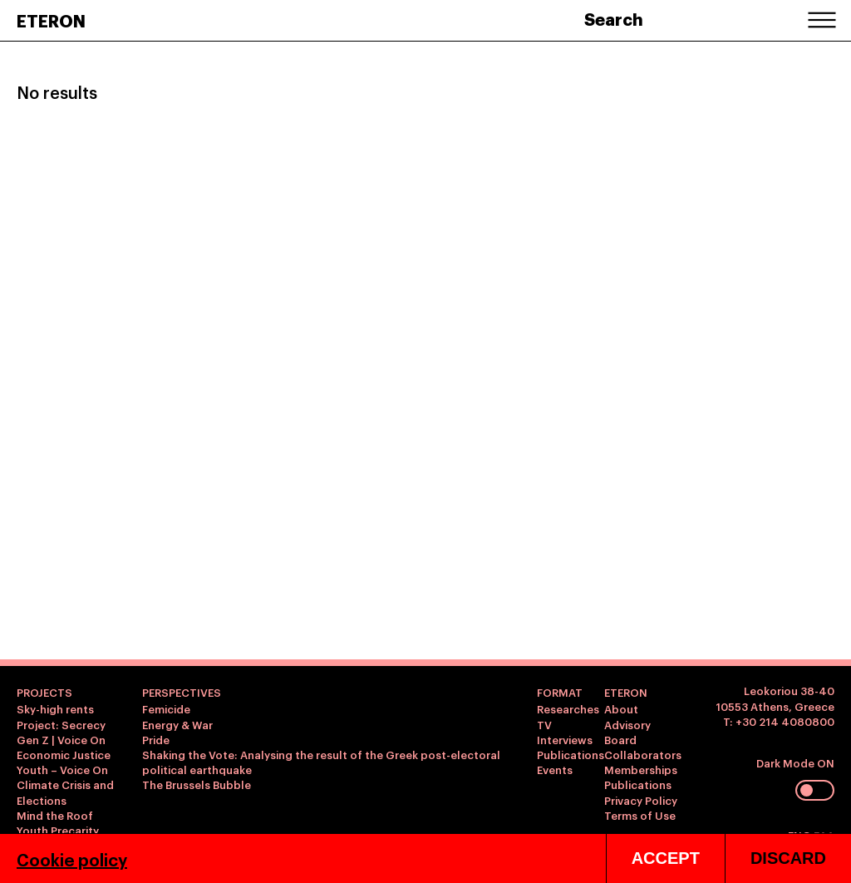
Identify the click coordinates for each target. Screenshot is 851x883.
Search (613, 18)
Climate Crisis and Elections (65, 792)
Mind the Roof (55, 814)
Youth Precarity (58, 829)
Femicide (166, 708)
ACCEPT (666, 858)
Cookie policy (72, 859)
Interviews (565, 739)
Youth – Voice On (62, 769)
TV (544, 724)
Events (555, 769)
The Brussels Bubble (196, 784)
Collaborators (642, 754)
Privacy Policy (640, 799)
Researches (568, 708)
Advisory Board (627, 732)
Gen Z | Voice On (61, 739)
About (621, 708)
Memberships (640, 769)
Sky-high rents (55, 708)
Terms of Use (640, 814)
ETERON (51, 20)
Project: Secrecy (61, 724)
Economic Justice (64, 754)
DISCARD (788, 858)
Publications (570, 754)
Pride (156, 739)
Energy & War (177, 724)
